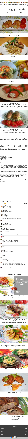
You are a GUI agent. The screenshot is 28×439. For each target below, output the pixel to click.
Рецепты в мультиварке (4, 4)
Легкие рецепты (19, 4)
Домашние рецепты (10, 4)
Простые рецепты (16, 4)
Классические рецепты (21, 4)
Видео (17, 14)
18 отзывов (11, 14)
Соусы (2, 434)
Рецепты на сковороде (6, 4)
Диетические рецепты (1, 4)
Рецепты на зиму (25, 4)
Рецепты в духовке (3, 4)
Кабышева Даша (7, 13)
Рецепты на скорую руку (27, 5)
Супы (26, 434)
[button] (27, 1)
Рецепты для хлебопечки (12, 4)
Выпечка (2, 428)
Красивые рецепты (18, 4)
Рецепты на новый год (8, 5)
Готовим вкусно (14, 426)
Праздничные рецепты (14, 4)
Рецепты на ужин (23, 4)
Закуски (2, 431)
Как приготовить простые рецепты (5, 1)
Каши (26, 431)
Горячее (26, 428)
